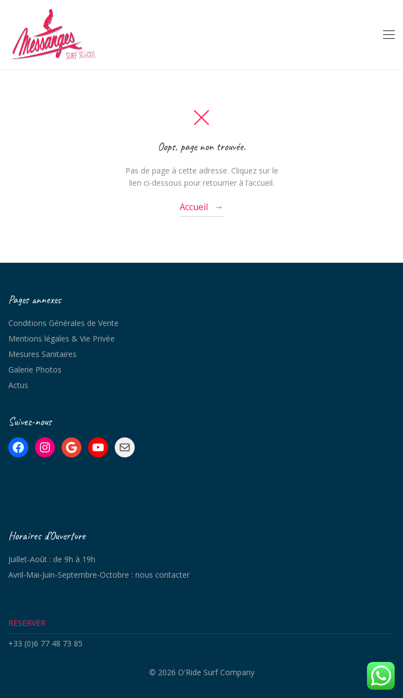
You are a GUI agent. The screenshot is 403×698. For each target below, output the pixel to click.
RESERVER (26, 623)
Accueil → (201, 207)
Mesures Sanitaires (42, 354)
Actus (18, 385)
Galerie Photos (35, 369)
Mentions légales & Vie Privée (61, 338)
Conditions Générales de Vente (63, 323)
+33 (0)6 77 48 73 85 (45, 643)
